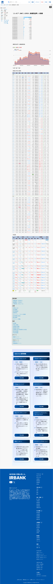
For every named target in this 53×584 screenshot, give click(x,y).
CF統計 (38, 529)
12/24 (13, 204)
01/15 (13, 183)
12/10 (13, 218)
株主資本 (38, 527)
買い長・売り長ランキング (41, 557)
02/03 (13, 163)
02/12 (13, 154)
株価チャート (16, 337)
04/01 (13, 104)
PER (1, 11)
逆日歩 (38, 484)
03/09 (13, 129)
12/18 (13, 210)
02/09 (13, 157)
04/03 (13, 101)
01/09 (13, 188)
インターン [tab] (17, 444)
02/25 (13, 141)
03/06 (13, 130)
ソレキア (6, 4)
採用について (32, 579)
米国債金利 (39, 574)
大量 (6, 20)
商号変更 (38, 512)
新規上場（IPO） (40, 569)
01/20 (13, 179)
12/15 (13, 213)
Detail (22, 377)
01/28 (13, 169)
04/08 (13, 96)
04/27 (13, 80)
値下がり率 (39, 477)
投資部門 (38, 482)
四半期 (5, 22)
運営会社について (26, 579)
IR (29, 2)
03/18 (13, 118)
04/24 (13, 82)
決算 (5, 21)
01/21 (13, 177)
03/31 (13, 105)
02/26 (13, 140)
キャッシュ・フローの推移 (19, 314)
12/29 (13, 199)
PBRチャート (16, 341)
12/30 (13, 197)
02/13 (13, 152)
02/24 (13, 143)
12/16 (13, 211)
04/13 (13, 93)
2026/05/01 (5, 9)
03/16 (13, 121)
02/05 (13, 160)
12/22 (13, 207)
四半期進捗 (15, 311)
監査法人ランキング (40, 554)
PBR (46, 2)
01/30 (13, 166)
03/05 (13, 132)
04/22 (13, 85)
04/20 (13, 88)
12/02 (13, 227)
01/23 (13, 174)
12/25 (13, 202)
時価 (50, 2)
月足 (20, 47)
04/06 (13, 99)
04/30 (13, 77)
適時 (8, 20)
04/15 (13, 90)
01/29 (13, 168)
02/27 (13, 138)
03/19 (13, 116)
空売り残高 (15, 324)
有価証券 (38, 539)
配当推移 (15, 317)
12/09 (13, 219)
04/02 (13, 102)
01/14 (13, 185)
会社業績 (15, 309)
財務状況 (15, 312)
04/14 (13, 91)
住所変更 (38, 514)
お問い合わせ (19, 579)
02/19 (13, 146)
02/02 (13, 165)
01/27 (13, 171)
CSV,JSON (6, 23)
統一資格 (38, 499)
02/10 (13, 155)
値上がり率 (39, 475)
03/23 (13, 115)
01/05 (13, 194)
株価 (33, 2)
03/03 (13, 135)
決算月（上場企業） (40, 564)
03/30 (13, 107)
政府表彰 (38, 504)
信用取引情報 (16, 326)
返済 (37, 490)
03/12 (13, 124)
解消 (37, 494)
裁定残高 (38, 480)
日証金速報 (15, 332)
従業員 (38, 532)
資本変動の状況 (16, 315)
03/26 (13, 110)
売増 (37, 489)
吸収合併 (38, 519)
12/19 (13, 208)
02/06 (13, 158)
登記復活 (38, 517)
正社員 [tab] (16, 362)
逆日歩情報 (15, 331)
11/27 (13, 232)
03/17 (13, 119)
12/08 (13, 221)
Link (1, 21)
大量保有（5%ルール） (18, 303)
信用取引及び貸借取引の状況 (20, 329)
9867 (1, 9)
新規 (37, 492)
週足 (17, 47)
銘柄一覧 (38, 547)
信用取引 (38, 479)
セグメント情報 (16, 319)
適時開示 (38, 537)
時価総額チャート (17, 343)
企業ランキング (39, 552)
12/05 (13, 222)
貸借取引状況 (16, 328)
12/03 (13, 225)
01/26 (13, 172)
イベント (37, 2)
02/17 (13, 149)
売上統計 (38, 524)
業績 (7, 21)
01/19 (13, 180)
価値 (7, 22)
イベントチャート (17, 338)
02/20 (13, 144)
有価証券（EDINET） (18, 300)
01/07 (13, 191)
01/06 (13, 193)
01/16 (13, 182)
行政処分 (38, 500)
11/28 (13, 230)
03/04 (13, 133)
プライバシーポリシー (40, 579)
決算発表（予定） (40, 567)
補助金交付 (39, 507)
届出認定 (38, 502)
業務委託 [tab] (20, 362)
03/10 (13, 127)
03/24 (13, 113)
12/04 (13, 224)
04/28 (13, 79)
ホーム (2, 4)
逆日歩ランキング (40, 559)
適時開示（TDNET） (18, 302)
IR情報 (14, 323)
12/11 (13, 216)
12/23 (13, 205)
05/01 (13, 76)
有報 (4, 20)
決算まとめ (15, 308)
